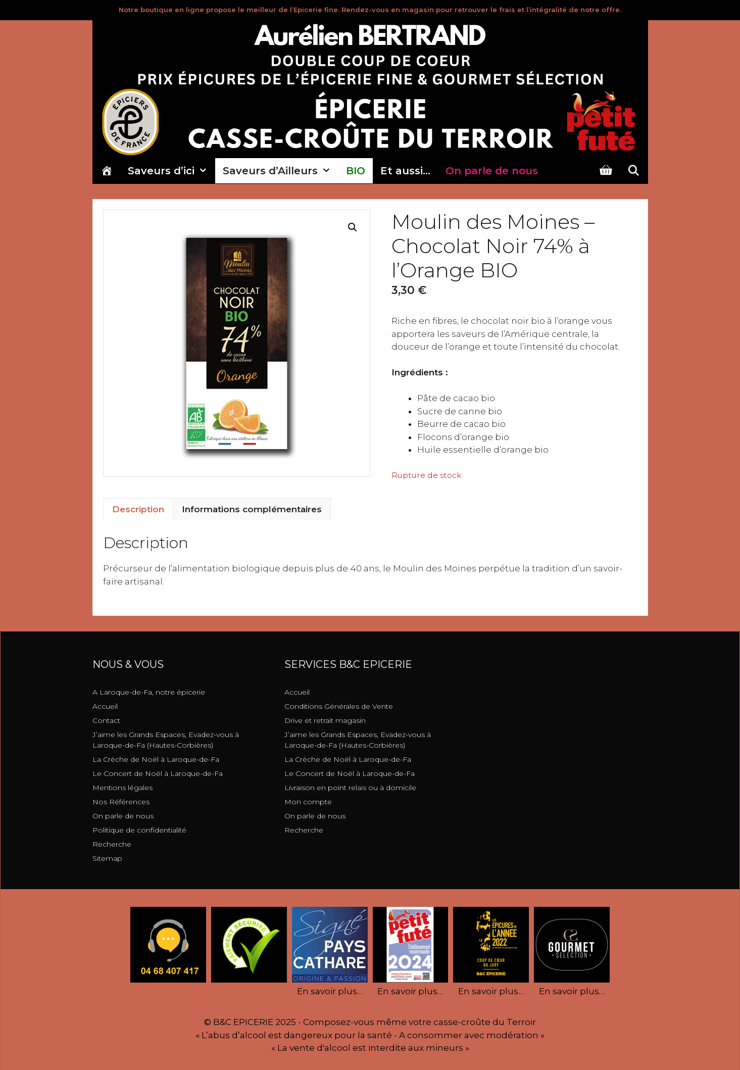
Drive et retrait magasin (325, 720)
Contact (106, 720)
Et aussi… (405, 171)
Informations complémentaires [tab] (252, 509)
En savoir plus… (330, 991)
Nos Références (121, 801)
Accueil (105, 706)
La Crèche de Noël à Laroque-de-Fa (155, 759)
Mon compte (308, 801)
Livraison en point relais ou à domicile (350, 787)
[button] (352, 227)
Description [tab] (138, 509)
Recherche (111, 844)
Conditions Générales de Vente (338, 706)
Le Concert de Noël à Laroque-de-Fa (157, 773)
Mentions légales (122, 787)
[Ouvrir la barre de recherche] (633, 170)
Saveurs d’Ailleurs (280, 170)
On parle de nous (123, 815)
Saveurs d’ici (171, 170)
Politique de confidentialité (139, 830)
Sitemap (107, 858)
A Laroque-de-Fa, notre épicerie (148, 692)
